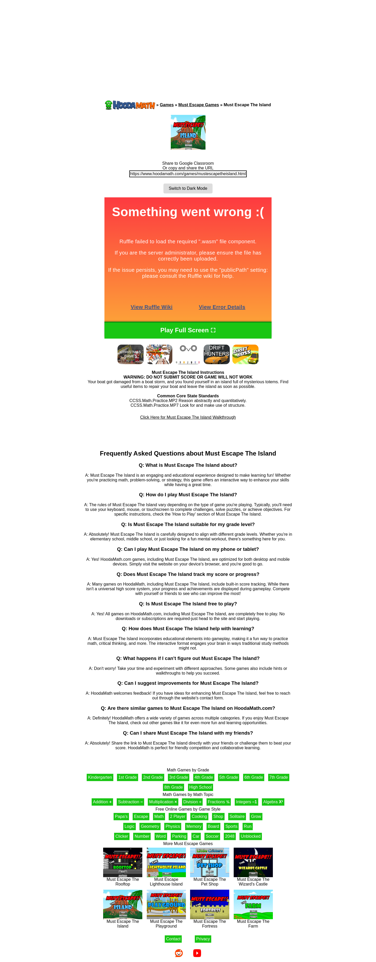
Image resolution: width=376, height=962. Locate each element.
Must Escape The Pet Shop (209, 880)
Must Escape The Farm (253, 922)
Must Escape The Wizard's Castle (253, 880)
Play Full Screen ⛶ (188, 330)
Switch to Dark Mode (188, 188)
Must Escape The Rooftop (122, 880)
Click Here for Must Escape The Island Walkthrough (188, 417)
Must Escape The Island (122, 922)
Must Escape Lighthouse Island (166, 880)
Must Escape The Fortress (209, 922)
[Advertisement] (188, 40)
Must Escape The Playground (166, 922)
